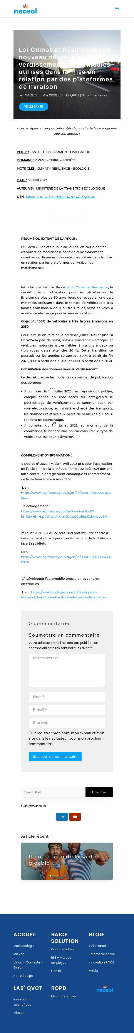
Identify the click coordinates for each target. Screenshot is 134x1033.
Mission (18, 1012)
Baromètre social (102, 954)
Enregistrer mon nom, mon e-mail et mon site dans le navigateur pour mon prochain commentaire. (66, 738)
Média (93, 970)
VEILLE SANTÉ (33, 106)
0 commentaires (94, 95)
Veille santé (97, 946)
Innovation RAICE (101, 962)
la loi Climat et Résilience (87, 287)
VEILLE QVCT (69, 95)
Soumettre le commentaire (55, 756)
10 (83, 875)
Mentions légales (64, 996)
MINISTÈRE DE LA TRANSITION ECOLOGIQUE (60, 197)
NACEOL (31, 95)
